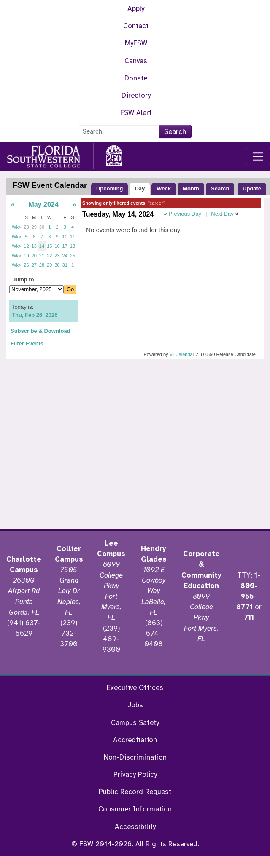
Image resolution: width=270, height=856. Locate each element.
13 (34, 246)
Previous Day (185, 214)
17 (65, 246)
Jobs (135, 705)
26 (26, 265)
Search (175, 131)
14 (41, 246)
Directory (136, 95)
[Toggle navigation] (258, 157)
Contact (135, 25)
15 (49, 246)
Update (252, 188)
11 (72, 236)
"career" (156, 203)
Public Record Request (135, 791)
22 (49, 255)
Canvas (135, 60)
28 (26, 227)
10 (65, 236)
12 (26, 246)
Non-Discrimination (135, 757)
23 (56, 255)
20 (34, 255)
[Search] (119, 131)
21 (41, 255)
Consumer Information (135, 809)
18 (72, 246)
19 (26, 255)
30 (41, 227)
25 (72, 255)
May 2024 (43, 204)
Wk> (16, 227)
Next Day (222, 214)
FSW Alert (135, 112)
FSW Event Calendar (50, 185)
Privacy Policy (135, 774)
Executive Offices (135, 687)
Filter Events (27, 343)
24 (65, 255)
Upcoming (109, 188)
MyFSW (136, 43)
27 (34, 265)
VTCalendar (182, 354)
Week (164, 188)
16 (56, 246)
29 (34, 227)
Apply (135, 8)
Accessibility (135, 826)
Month (191, 188)
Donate (135, 78)
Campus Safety (135, 722)
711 (249, 617)
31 (65, 265)
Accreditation (135, 740)
